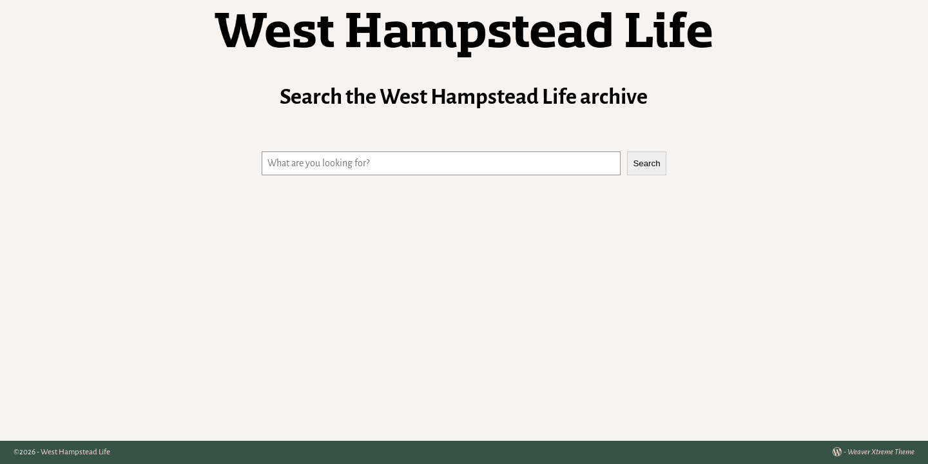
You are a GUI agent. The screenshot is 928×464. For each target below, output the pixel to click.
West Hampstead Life (75, 452)
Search (646, 163)
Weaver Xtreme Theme (880, 452)
